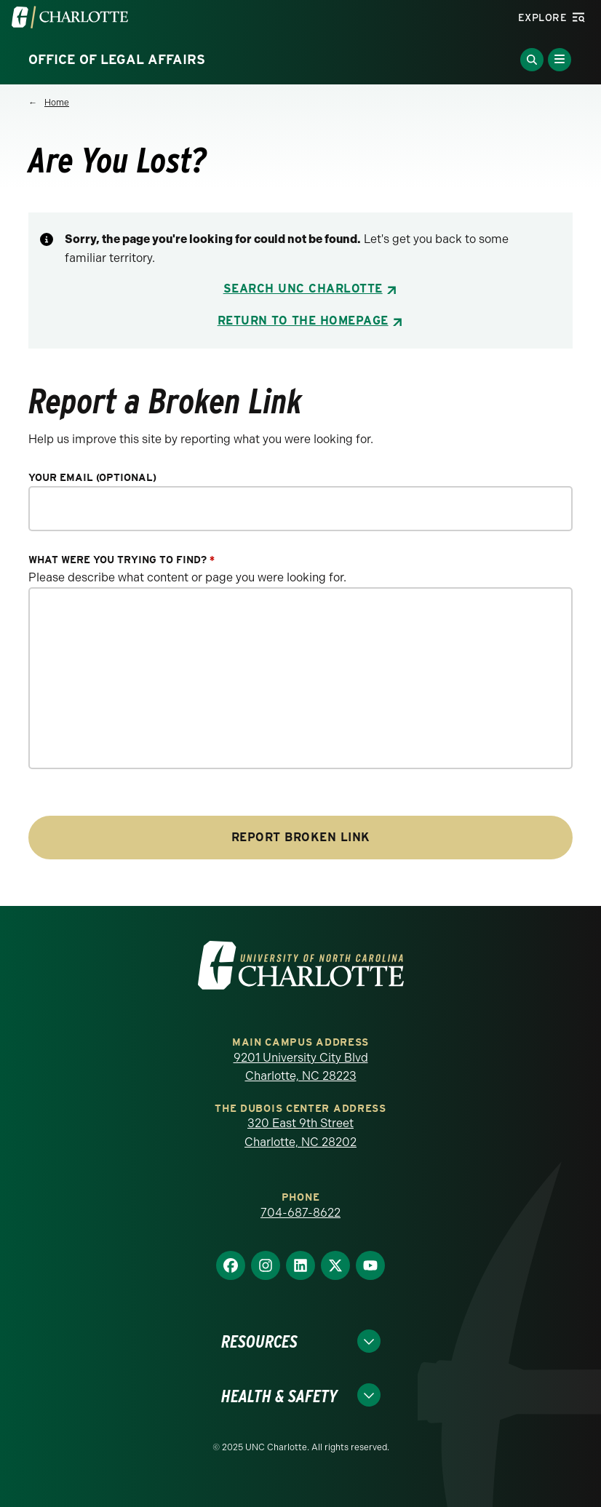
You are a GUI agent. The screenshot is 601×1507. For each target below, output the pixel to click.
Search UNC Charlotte (303, 288)
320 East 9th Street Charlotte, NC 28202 (300, 1132)
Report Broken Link (300, 837)
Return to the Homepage (303, 320)
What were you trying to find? (121, 559)
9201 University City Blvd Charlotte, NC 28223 (301, 1067)
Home (56, 103)
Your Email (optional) (92, 477)
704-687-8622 (300, 1213)
